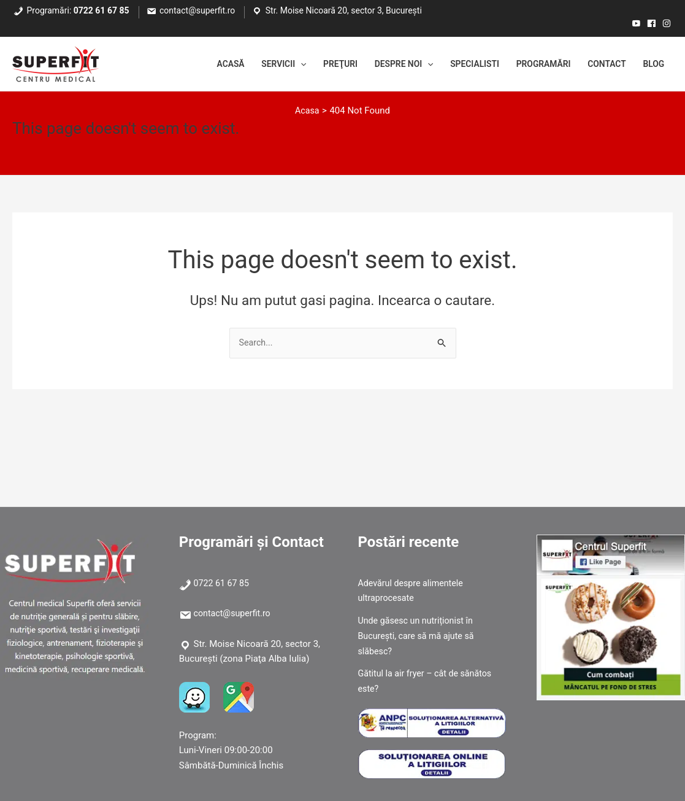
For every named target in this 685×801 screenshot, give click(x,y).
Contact (601, 64)
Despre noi (381, 64)
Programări (532, 64)
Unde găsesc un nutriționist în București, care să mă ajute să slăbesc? (419, 636)
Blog (652, 64)
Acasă (194, 64)
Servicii (252, 64)
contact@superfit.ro (197, 10)
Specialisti (458, 64)
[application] (270, 64)
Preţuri (313, 64)
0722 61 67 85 (101, 10)
